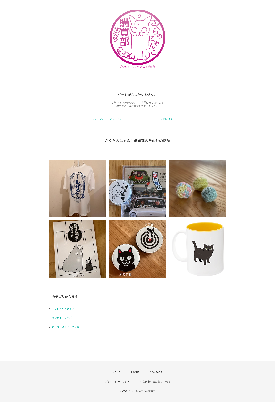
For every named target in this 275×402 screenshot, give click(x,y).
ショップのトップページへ (106, 119)
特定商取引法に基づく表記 (155, 381)
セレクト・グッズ (62, 317)
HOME (116, 372)
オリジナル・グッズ (63, 308)
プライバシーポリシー (117, 381)
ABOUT (135, 372)
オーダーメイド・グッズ (65, 327)
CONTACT (156, 372)
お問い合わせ (168, 119)
